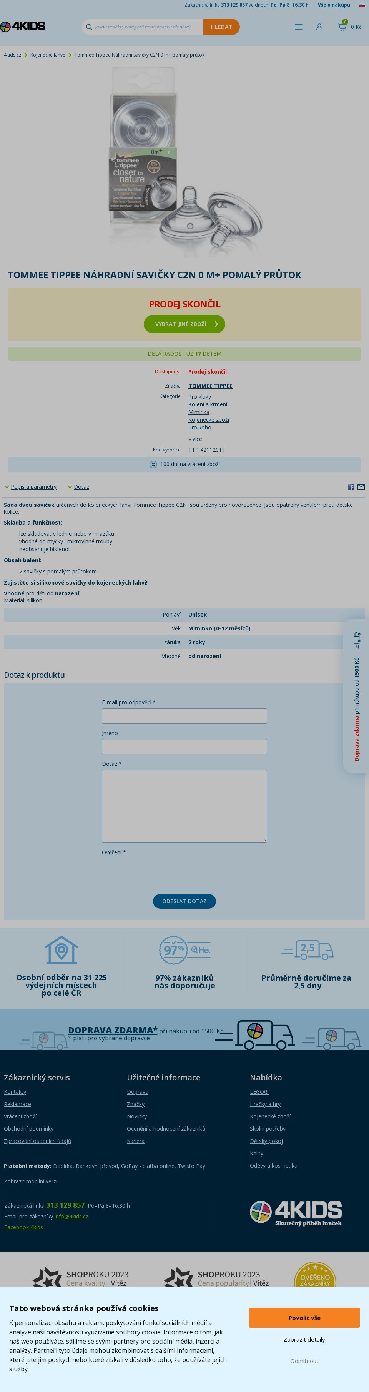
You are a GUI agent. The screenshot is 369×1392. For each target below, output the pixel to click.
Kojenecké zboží (208, 419)
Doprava (137, 1091)
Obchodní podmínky (28, 1128)
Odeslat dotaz (184, 901)
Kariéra (136, 1141)
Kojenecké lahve (47, 55)
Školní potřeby (268, 1128)
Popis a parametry (34, 486)
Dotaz (81, 486)
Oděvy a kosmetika (274, 1165)
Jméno (110, 733)
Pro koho (199, 427)
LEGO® (259, 1091)
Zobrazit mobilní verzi (30, 1181)
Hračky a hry (265, 1104)
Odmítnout (304, 1361)
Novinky (137, 1116)
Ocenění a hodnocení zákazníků (166, 1128)
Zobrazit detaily (304, 1339)
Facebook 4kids (23, 1227)
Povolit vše (305, 1318)
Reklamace (17, 1104)
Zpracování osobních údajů (37, 1141)
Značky (136, 1104)
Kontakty (15, 1091)
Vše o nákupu (334, 5)
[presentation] (160, 873)
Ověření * (114, 852)
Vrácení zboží (20, 1116)
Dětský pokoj (266, 1141)
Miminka (198, 412)
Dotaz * (112, 763)
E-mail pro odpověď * (129, 702)
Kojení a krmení (207, 404)
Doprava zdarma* (113, 1030)
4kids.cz (12, 55)
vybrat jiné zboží (186, 324)
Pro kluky (199, 396)
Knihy (256, 1153)
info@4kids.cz (71, 1216)
